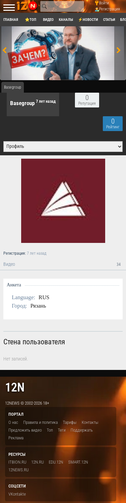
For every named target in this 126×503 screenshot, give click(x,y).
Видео (63, 264)
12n (15, 387)
